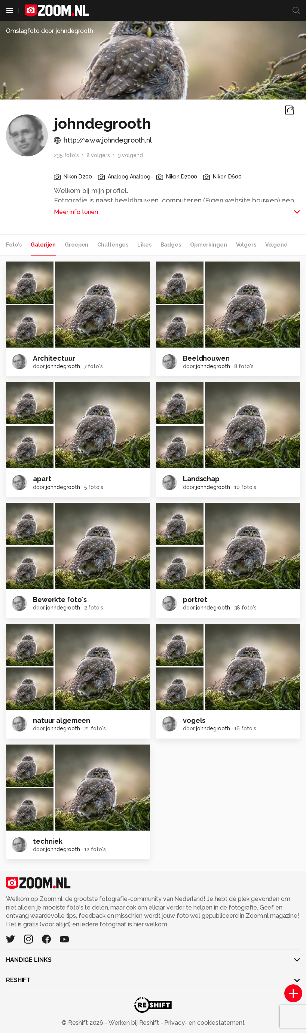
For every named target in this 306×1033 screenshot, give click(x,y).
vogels (194, 720)
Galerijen (43, 245)
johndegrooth (63, 366)
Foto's (14, 245)
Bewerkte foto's (60, 599)
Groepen (76, 245)
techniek (47, 841)
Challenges (112, 245)
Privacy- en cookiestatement (204, 1022)
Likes (144, 245)
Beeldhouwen (206, 358)
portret (195, 599)
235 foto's (66, 155)
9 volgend (130, 155)
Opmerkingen (208, 245)
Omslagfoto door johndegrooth (49, 30)
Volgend (276, 245)
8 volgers (98, 155)
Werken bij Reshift (133, 1022)
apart (42, 479)
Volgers (246, 245)
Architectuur (54, 358)
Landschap (201, 479)
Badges (170, 245)
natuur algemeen (61, 720)
